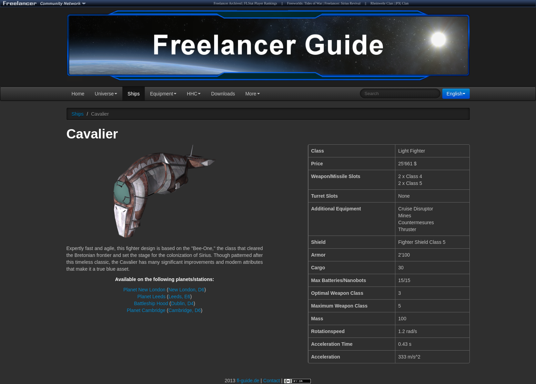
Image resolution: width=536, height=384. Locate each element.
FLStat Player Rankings (260, 3)
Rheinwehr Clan (382, 3)
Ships (134, 93)
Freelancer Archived (228, 3)
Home (78, 93)
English (456, 93)
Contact (271, 380)
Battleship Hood (151, 303)
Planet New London (144, 289)
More (252, 93)
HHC (194, 93)
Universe (106, 93)
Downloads (223, 93)
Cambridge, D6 (184, 310)
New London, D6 (186, 289)
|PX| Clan (401, 3)
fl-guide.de (248, 380)
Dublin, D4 (182, 303)
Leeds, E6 (179, 296)
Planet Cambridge (146, 310)
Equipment (163, 93)
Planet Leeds (151, 296)
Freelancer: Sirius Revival (342, 3)
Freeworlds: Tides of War (304, 3)
